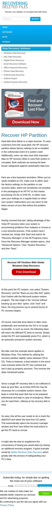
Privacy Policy (7, 505)
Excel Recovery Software (15, 64)
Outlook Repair (10, 78)
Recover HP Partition (24, 135)
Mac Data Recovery (12, 57)
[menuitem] (26, 27)
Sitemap (6, 42)
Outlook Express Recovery (15, 82)
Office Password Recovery (15, 68)
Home (4, 27)
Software (7, 32)
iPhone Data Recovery (14, 71)
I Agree (45, 493)
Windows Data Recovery (15, 53)
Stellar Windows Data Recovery (26, 452)
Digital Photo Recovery (14, 60)
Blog (4, 37)
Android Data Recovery (14, 75)
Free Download (26, 271)
